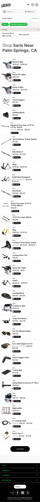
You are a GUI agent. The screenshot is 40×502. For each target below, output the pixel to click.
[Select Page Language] (20, 487)
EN (28, 5)
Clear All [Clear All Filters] (34, 18)
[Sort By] (28, 34)
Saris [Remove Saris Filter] (5, 24)
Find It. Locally (31, 11)
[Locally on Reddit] (12, 493)
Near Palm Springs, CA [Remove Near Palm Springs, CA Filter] (18, 24)
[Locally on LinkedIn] (23, 493)
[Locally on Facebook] (17, 493)
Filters (4, 29)
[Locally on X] (28, 493)
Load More (20, 449)
